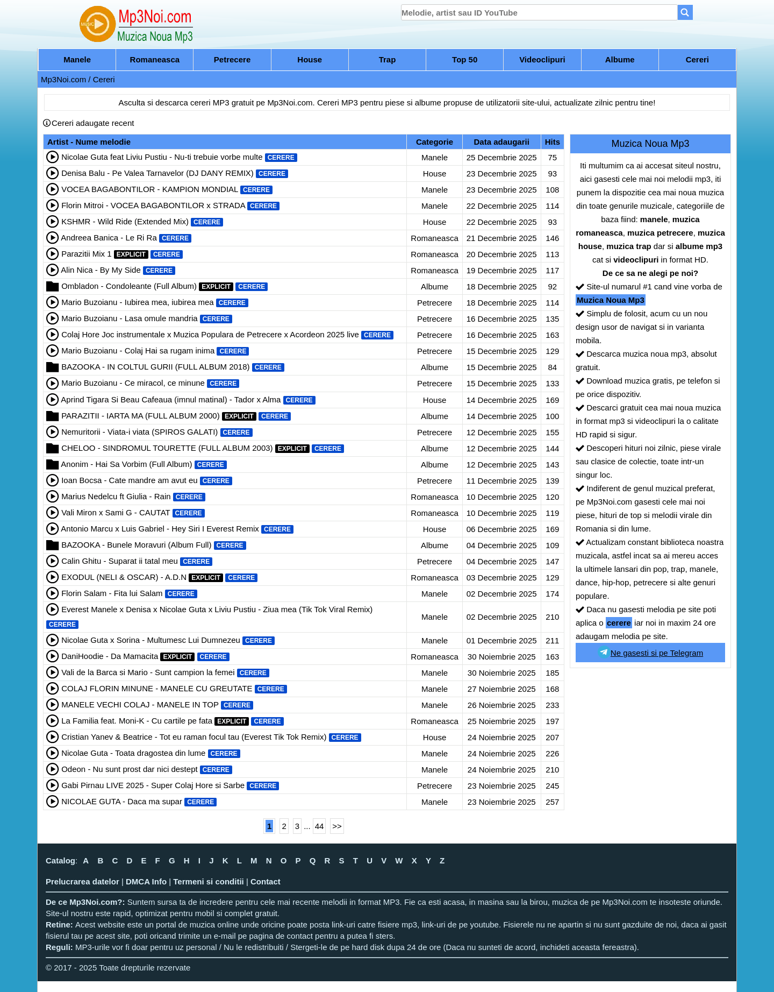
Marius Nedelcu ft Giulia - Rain (115, 496)
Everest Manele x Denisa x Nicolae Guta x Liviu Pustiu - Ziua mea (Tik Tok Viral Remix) (216, 609)
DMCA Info (146, 881)
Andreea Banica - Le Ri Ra (108, 237)
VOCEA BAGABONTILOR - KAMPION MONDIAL (149, 189)
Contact (265, 881)
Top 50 (464, 59)
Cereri (697, 59)
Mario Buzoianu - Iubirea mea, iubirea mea (137, 302)
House (309, 59)
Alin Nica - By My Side (100, 269)
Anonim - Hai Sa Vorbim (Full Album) (126, 464)
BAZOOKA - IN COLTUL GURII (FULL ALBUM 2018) (155, 366)
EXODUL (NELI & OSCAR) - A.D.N (124, 577)
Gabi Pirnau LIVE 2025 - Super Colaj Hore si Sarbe (153, 785)
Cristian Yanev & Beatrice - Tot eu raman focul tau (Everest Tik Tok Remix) (193, 736)
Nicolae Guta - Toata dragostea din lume (133, 752)
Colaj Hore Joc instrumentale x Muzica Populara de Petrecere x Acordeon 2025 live (210, 334)
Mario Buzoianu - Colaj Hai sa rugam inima (137, 350)
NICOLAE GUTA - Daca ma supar (121, 801)
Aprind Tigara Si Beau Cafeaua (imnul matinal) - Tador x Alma (171, 399)
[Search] (685, 12)
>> (337, 826)
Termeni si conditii (208, 881)
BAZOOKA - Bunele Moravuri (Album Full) (136, 544)
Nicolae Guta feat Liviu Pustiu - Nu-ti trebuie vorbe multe (161, 156)
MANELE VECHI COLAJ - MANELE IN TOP (140, 704)
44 (319, 826)
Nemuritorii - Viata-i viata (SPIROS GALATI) (139, 431)
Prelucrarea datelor (82, 881)
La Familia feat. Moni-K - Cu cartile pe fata (136, 720)
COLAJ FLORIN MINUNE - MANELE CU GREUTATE (156, 688)
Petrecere (232, 59)
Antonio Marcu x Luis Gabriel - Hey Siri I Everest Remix (160, 528)
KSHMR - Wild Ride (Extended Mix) (125, 221)
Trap (387, 59)
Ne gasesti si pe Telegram (650, 652)
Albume (620, 59)
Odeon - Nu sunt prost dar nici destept (129, 769)
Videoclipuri (542, 59)
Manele (77, 59)
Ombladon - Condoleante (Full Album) (129, 285)
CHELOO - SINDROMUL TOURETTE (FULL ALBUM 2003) (167, 447)
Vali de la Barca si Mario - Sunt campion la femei (147, 672)
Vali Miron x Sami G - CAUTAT (115, 512)
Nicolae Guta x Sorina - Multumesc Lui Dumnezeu (150, 639)
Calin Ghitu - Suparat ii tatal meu (119, 560)
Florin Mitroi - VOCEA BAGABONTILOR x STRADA (153, 205)
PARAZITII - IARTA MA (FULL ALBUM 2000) (140, 415)
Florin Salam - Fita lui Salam (111, 593)
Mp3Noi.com (63, 79)
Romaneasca (155, 59)
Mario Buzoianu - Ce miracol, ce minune (133, 382)
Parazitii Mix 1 (86, 253)
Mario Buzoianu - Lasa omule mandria (129, 318)
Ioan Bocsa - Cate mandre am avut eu (129, 480)
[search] (539, 12)
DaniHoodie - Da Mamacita (109, 656)
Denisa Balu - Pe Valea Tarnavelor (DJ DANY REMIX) (157, 173)
